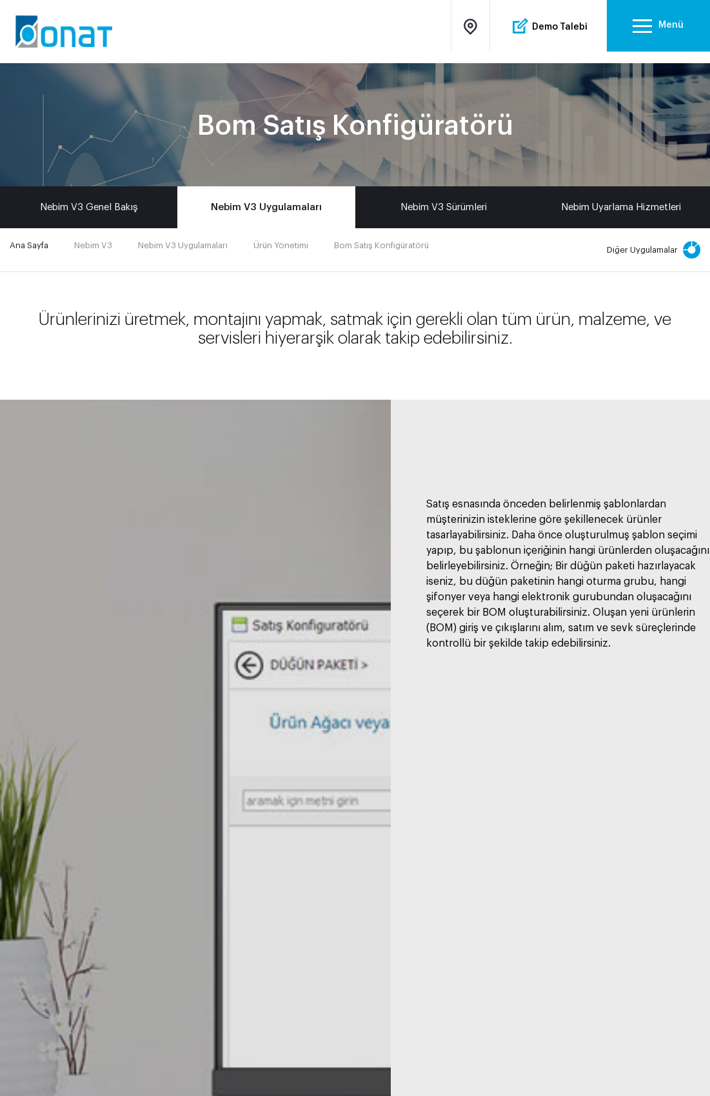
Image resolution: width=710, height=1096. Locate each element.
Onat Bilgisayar (67, 31)
